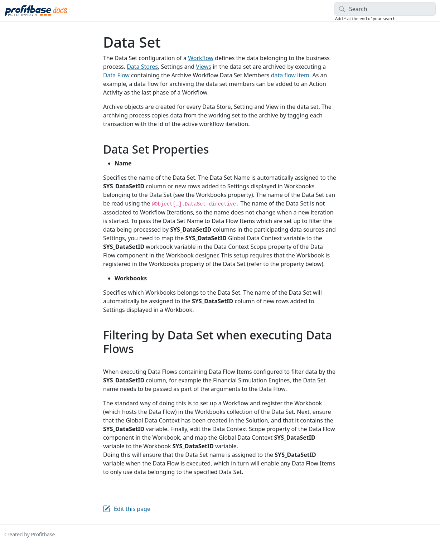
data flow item (290, 75)
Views (203, 67)
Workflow (200, 58)
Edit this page (132, 509)
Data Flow (116, 75)
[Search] (385, 9)
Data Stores (142, 67)
